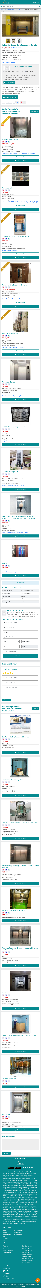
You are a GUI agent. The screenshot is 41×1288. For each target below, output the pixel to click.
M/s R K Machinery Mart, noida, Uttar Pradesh (15, 532)
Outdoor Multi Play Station (9, 1173)
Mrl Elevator (6, 1114)
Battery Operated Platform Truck (18, 1223)
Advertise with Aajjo (27, 1250)
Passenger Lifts (19, 9)
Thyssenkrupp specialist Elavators (13, 910)
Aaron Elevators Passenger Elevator (14, 285)
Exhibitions (5, 1240)
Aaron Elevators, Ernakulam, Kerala (12, 299)
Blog (4, 1236)
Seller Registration (27, 1248)
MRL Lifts (5, 563)
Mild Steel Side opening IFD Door (13, 427)
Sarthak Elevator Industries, (10, 250)
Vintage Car (6, 1223)
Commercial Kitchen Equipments (28, 1206)
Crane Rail (32, 1199)
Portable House (32, 1182)
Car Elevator (6, 993)
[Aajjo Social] (23, 1167)
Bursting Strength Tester (16, 1201)
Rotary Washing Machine (17, 1195)
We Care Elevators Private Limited (21, 66)
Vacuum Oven (10, 1190)
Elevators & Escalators (10, 9)
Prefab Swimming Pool (13, 1218)
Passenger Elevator (8, 382)
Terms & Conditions (8, 1250)
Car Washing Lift (20, 1214)
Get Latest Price (16, 48)
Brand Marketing (26, 1256)
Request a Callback (10, 97)
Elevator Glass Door (9, 1079)
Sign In (36, 2)
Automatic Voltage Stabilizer (23, 1197)
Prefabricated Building (23, 1187)
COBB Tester (6, 1201)
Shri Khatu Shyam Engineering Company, (14, 396)
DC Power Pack (26, 1190)
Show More (34, 111)
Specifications (20, 582)
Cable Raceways (26, 1207)
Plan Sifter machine (7, 1207)
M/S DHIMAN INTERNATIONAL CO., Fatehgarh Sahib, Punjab (20, 202)
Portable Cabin (31, 1171)
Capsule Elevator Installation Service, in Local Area (19, 823)
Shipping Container (25, 1189)
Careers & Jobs (18, 1232)
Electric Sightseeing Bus (23, 1221)
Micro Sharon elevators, (9, 572)
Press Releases (18, 1230)
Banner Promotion (27, 1254)
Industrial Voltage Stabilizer (31, 1195)
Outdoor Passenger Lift (10, 472)
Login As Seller (26, 1262)
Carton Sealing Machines (14, 1178)
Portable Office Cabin (12, 1187)
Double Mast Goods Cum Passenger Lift (15, 236)
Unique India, (6, 441)
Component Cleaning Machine (30, 1194)
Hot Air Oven (18, 1190)
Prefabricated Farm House (9, 1183)
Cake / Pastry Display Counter (15, 1202)
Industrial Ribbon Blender (21, 1175)
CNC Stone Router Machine (15, 1194)
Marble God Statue (17, 1204)
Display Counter (25, 1178)
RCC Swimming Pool (18, 1219)
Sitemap (5, 1232)
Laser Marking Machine (20, 1171)
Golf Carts (32, 1221)
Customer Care (7, 1234)
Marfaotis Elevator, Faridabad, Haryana (13, 347)
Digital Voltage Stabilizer (9, 1197)
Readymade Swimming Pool (31, 1219)
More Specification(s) (8, 62)
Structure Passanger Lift (10, 333)
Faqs (4, 1242)
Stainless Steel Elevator (10, 139)
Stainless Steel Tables (22, 1177)
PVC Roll (25, 1204)
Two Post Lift (29, 1214)
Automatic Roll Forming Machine (11, 1206)
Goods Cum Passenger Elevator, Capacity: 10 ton (19, 1036)
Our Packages (25, 1252)
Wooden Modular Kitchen (26, 1213)
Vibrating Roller (31, 1173)
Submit (6, 700)
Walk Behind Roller (21, 1173)
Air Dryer (16, 1213)
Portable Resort (31, 1183)
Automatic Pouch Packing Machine (20, 1211)
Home (2, 9)
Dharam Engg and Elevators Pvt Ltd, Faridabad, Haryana (18, 153)
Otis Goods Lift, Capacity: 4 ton (12, 780)
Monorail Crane (25, 1199)
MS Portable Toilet (21, 1183)
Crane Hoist (17, 1199)
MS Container (25, 1185)
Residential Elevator (17, 1180)
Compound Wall (12, 1177)
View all (36, 708)
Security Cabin (23, 1182)
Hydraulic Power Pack (13, 1192)
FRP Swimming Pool (25, 1218)
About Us (5, 1230)
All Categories (18, 1234)
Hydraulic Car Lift (27, 1180)
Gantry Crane (10, 1199)
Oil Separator (6, 1195)
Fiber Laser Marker (29, 1202)
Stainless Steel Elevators (12, 1182)
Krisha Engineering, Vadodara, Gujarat (13, 485)
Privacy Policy (7, 1252)
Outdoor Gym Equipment (9, 1221)
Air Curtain (30, 1204)
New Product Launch (27, 1258)
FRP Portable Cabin (16, 1185)
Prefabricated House (14, 1189)
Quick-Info (5, 1238)
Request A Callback (20, 1158)
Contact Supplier (9, 82)
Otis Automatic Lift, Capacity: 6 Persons (15, 737)
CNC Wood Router (25, 1192)
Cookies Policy (7, 1248)
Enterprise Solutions (27, 1260)
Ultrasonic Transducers (22, 1209)
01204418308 (6, 1268)
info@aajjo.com (7, 1273)
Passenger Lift (7, 188)
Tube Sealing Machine (8, 1175)
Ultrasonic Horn (17, 1207)
